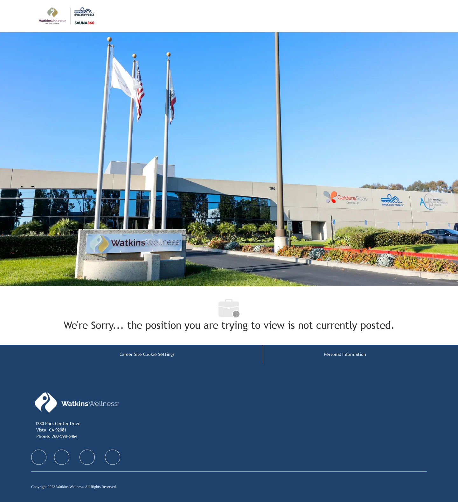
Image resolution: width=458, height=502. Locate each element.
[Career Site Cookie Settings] (147, 354)
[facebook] (38, 457)
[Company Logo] (82, 16)
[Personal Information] (344, 354)
